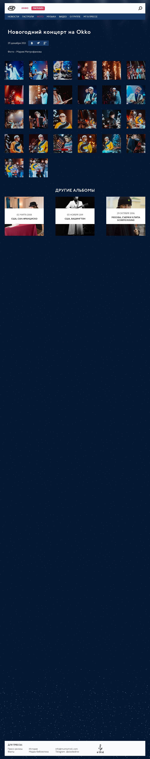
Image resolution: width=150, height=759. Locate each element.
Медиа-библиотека (39, 752)
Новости (13, 17)
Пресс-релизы (15, 749)
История (33, 749)
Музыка (51, 17)
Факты (11, 752)
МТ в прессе (91, 17)
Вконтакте (31, 43)
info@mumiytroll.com (66, 749)
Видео (63, 17)
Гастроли (28, 17)
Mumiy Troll (11, 8)
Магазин (38, 8)
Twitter (38, 43)
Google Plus (45, 43)
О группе (75, 17)
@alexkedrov (72, 752)
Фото (40, 17)
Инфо (25, 8)
